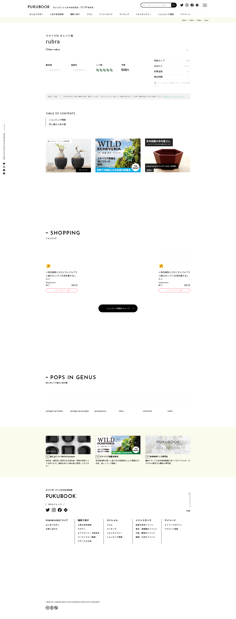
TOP (188, 503)
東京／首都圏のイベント (146, 529)
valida (169, 411)
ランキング (124, 14)
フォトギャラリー (143, 14)
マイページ (185, 14)
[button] (174, 5)
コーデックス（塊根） (87, 537)
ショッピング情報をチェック (118, 308)
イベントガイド (106, 14)
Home (184, 20)
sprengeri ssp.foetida (54, 411)
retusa (121, 411)
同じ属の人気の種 (57, 124)
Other (191, 20)
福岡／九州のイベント (145, 537)
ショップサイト (60, 290)
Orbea (199, 20)
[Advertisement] (118, 202)
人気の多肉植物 (57, 14)
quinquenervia (100, 411)
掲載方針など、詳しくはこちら (173, 96)
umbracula (147, 411)
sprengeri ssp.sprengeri (79, 411)
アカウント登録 (171, 529)
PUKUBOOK (43, 7)
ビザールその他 (85, 541)
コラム (89, 14)
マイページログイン (173, 525)
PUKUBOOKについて (57, 520)
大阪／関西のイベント (145, 533)
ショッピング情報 (166, 14)
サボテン (82, 529)
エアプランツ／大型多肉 (88, 533)
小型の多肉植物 (85, 525)
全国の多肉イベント (144, 525)
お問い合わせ (51, 529)
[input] (156, 5)
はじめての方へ (36, 14)
